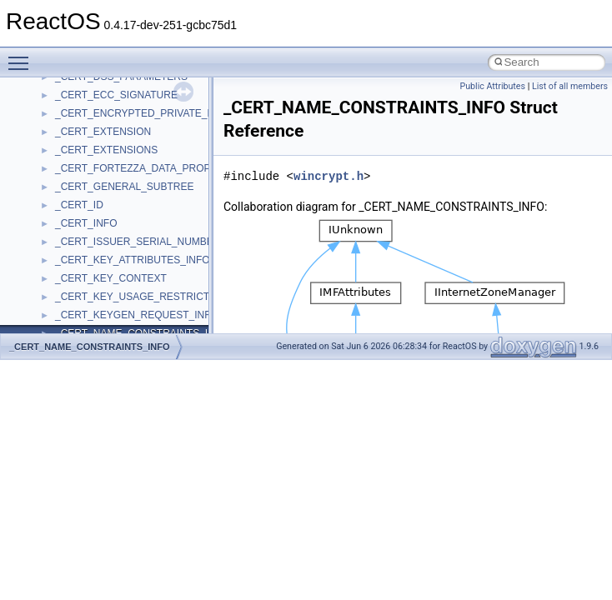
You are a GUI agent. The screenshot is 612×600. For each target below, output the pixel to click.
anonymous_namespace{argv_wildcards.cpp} (155, 302)
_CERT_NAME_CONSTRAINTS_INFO (89, 347)
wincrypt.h (328, 176)
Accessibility (82, 246)
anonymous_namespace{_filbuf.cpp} (135, 283)
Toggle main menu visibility (22, 56)
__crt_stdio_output (96, 210)
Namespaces (57, 136)
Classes (46, 155)
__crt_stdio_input (93, 192)
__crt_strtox (81, 228)
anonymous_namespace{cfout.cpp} (133, 320)
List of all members (570, 86)
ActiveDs (74, 265)
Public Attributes (492, 86)
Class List (63, 173)
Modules (47, 118)
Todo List (48, 82)
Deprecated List (63, 100)
